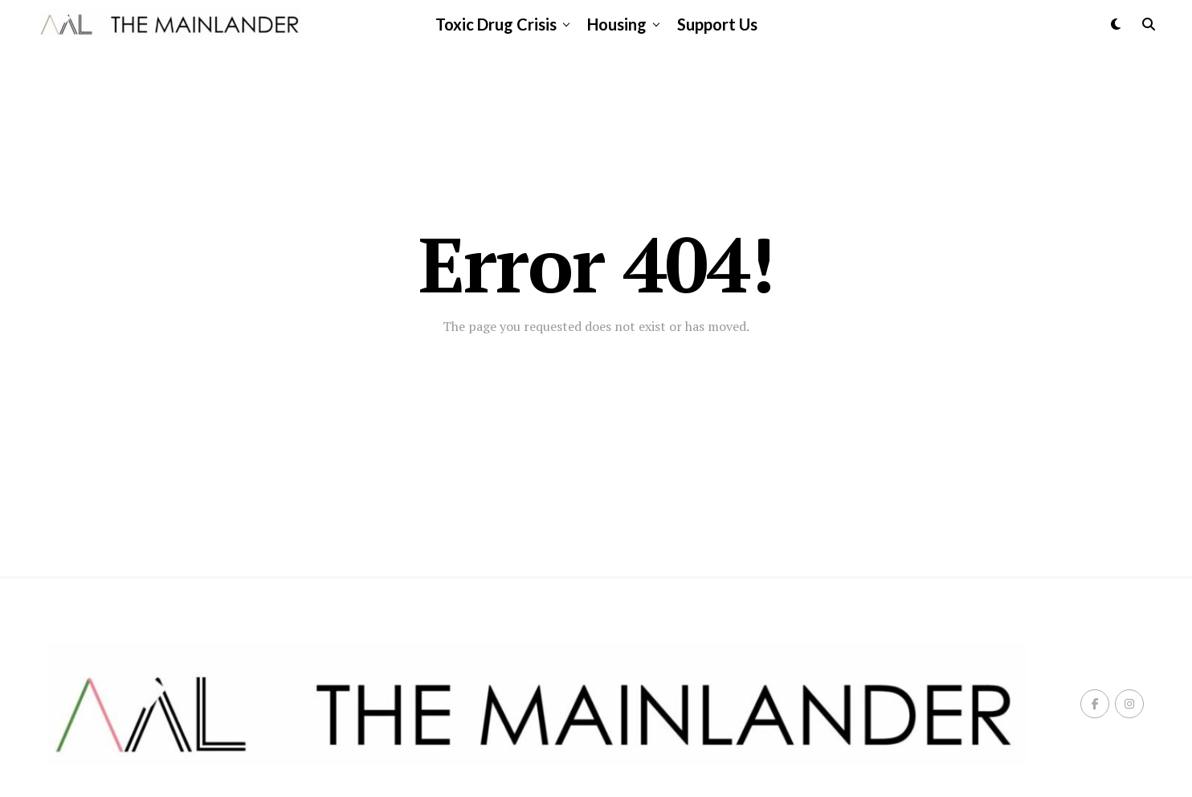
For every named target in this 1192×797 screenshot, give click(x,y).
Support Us (717, 24)
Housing (617, 24)
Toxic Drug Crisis (496, 24)
